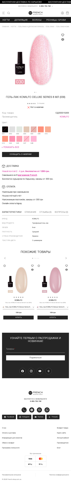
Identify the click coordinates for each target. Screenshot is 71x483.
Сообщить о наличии (20, 154)
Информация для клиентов (12, 438)
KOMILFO (64, 117)
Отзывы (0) (45, 212)
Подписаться (35, 358)
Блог (59, 448)
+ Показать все (10, 147)
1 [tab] (32, 258)
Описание (30, 212)
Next (66, 258)
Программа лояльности (11, 448)
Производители (62, 443)
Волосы (36, 20)
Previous (5, 258)
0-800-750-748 (44, 6)
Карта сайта (61, 433)
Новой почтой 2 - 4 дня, (25, 171)
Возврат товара (62, 428)
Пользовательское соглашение (11, 474)
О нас (4, 428)
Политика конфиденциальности (59, 474)
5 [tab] (38, 258)
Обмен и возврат (8, 443)
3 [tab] (35, 258)
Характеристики (11, 212)
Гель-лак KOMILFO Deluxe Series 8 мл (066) (52, 301)
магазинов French (27, 175)
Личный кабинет (63, 438)
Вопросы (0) (61, 212)
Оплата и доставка (9, 433)
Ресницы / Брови (56, 20)
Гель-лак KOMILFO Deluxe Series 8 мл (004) (18, 301)
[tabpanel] (35, 60)
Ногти (6, 20)
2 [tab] (36, 92)
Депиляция (20, 20)
